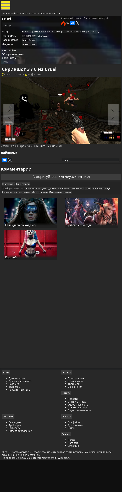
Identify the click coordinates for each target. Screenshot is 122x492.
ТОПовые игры (35, 211)
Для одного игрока (56, 211)
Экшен (27, 39)
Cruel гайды (10, 205)
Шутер (55, 39)
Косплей (73, 473)
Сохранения (75, 416)
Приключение (41, 39)
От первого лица (13, 215)
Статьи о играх (77, 431)
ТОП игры (16, 416)
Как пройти (11, 60)
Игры (26, 15)
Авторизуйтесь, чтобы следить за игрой (84, 22)
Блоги (71, 470)
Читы (7, 74)
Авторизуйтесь (42, 194)
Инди (93, 211)
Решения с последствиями (39, 215)
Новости (73, 428)
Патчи (71, 458)
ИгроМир (73, 475)
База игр (15, 413)
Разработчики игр (21, 419)
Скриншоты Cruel (51, 15)
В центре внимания (79, 440)
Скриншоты (11, 69)
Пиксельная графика (87, 215)
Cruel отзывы (26, 205)
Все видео (16, 452)
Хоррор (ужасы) (97, 39)
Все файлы (74, 452)
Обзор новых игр (78, 434)
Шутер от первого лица (73, 39)
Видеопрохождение (22, 460)
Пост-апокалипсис (78, 211)
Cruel (35, 15)
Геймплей (16, 458)
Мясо (58, 215)
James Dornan (31, 48)
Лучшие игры (18, 407)
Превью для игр (77, 437)
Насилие (68, 215)
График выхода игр (21, 410)
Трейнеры (74, 413)
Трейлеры (16, 455)
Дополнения (75, 455)
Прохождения (76, 407)
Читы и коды (75, 410)
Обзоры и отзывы (14, 65)
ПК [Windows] (31, 43)
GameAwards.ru (11, 15)
